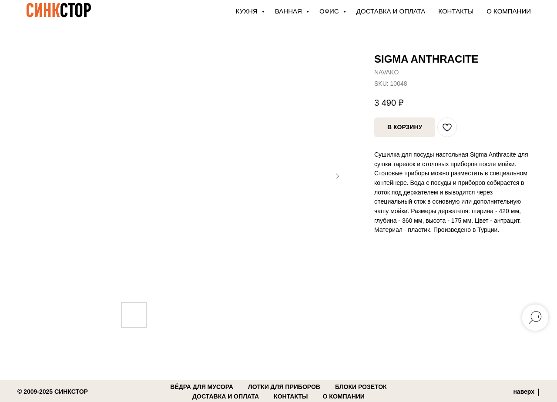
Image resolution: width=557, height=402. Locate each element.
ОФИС (330, 11)
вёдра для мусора (201, 386)
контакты (291, 396)
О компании (509, 11)
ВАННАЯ (289, 11)
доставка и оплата (225, 396)
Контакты (455, 11)
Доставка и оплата (391, 11)
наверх (526, 392)
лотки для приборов (284, 386)
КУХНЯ (247, 11)
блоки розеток (361, 386)
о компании (344, 396)
